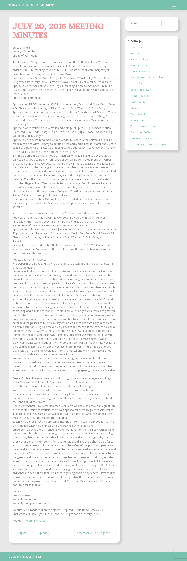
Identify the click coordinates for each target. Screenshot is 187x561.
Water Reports (138, 114)
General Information (141, 89)
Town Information (140, 83)
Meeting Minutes (35, 520)
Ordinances (136, 108)
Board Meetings (139, 59)
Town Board (137, 47)
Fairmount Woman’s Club (143, 138)
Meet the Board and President (146, 77)
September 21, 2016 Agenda (93, 533)
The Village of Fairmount (31, 5)
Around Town (137, 120)
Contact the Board (140, 71)
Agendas (135, 53)
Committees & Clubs (141, 132)
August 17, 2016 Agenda (32, 533)
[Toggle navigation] (173, 5)
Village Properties (140, 95)
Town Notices (137, 101)
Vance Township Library (143, 126)
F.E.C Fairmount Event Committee (148, 144)
